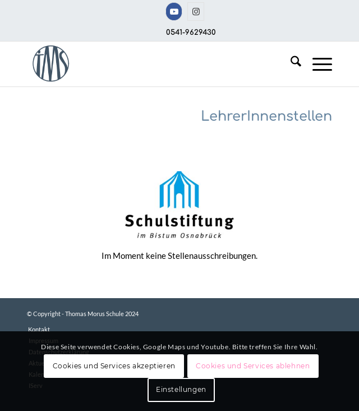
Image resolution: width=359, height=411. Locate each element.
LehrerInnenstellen (266, 116)
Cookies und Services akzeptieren (114, 366)
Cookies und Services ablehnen (253, 366)
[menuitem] (290, 64)
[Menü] (316, 64)
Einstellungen (181, 389)
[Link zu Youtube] (174, 11)
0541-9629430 (191, 32)
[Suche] (290, 64)
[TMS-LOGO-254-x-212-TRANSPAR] (149, 64)
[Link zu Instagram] (196, 11)
